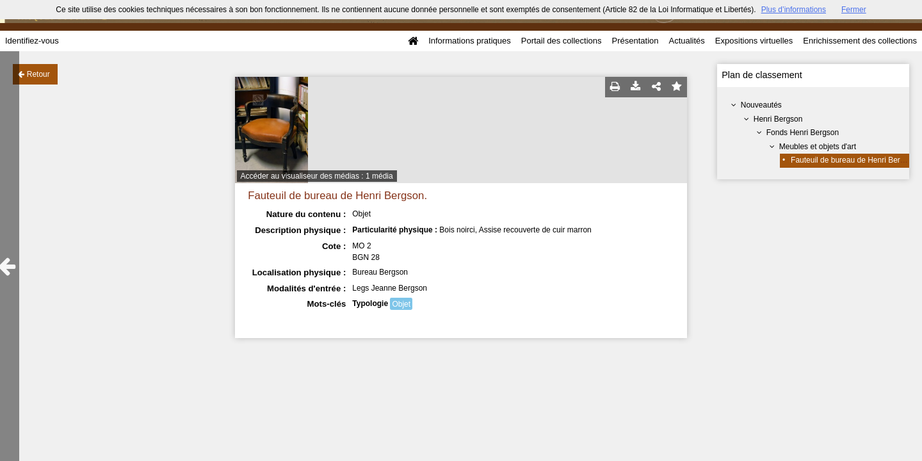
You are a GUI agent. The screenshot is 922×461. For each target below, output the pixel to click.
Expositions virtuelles (754, 40)
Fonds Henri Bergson (802, 132)
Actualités (686, 40)
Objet (401, 304)
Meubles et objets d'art (817, 146)
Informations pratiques (469, 40)
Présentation (634, 40)
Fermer (853, 9)
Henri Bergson (778, 119)
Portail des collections (561, 40)
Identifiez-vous (32, 40)
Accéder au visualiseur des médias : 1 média (317, 176)
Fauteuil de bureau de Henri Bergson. (855, 160)
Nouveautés (761, 105)
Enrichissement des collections (860, 40)
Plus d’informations (793, 9)
